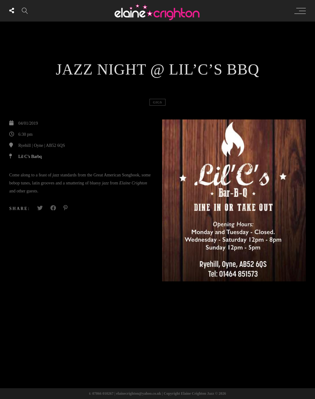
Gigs (157, 102)
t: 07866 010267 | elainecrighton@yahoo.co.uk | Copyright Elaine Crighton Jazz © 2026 (157, 393)
